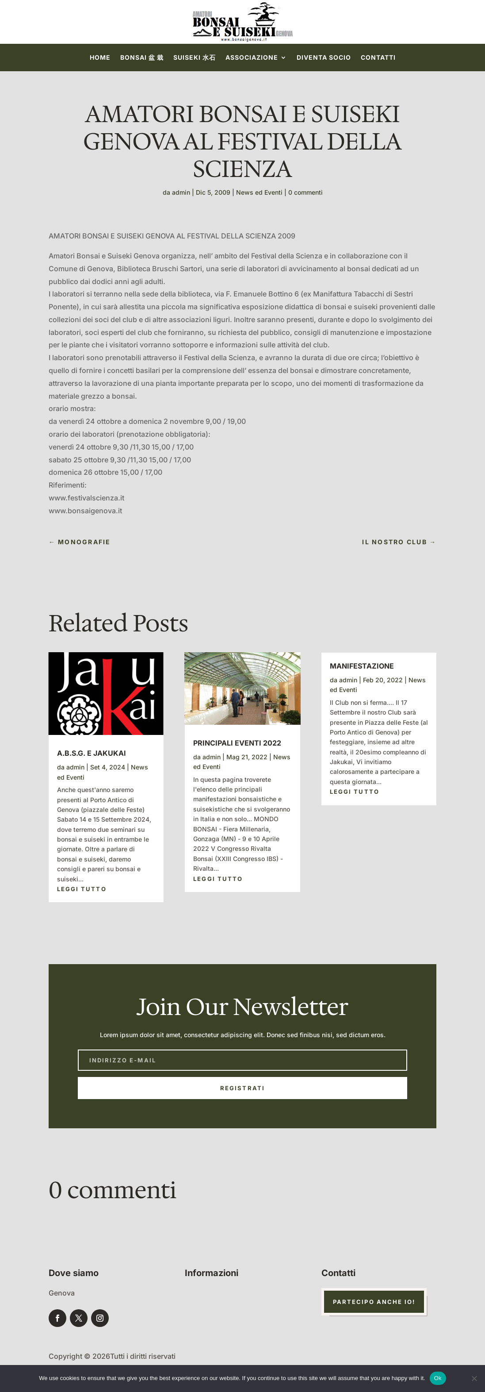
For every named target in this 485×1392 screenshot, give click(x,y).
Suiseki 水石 (194, 57)
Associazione (251, 57)
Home (100, 57)
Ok (438, 1378)
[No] (474, 1378)
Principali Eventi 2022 (237, 742)
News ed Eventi (259, 192)
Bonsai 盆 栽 (142, 57)
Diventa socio (324, 57)
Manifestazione (362, 665)
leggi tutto (82, 888)
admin (181, 192)
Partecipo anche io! (374, 1301)
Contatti (378, 57)
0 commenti (305, 192)
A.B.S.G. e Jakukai (91, 753)
